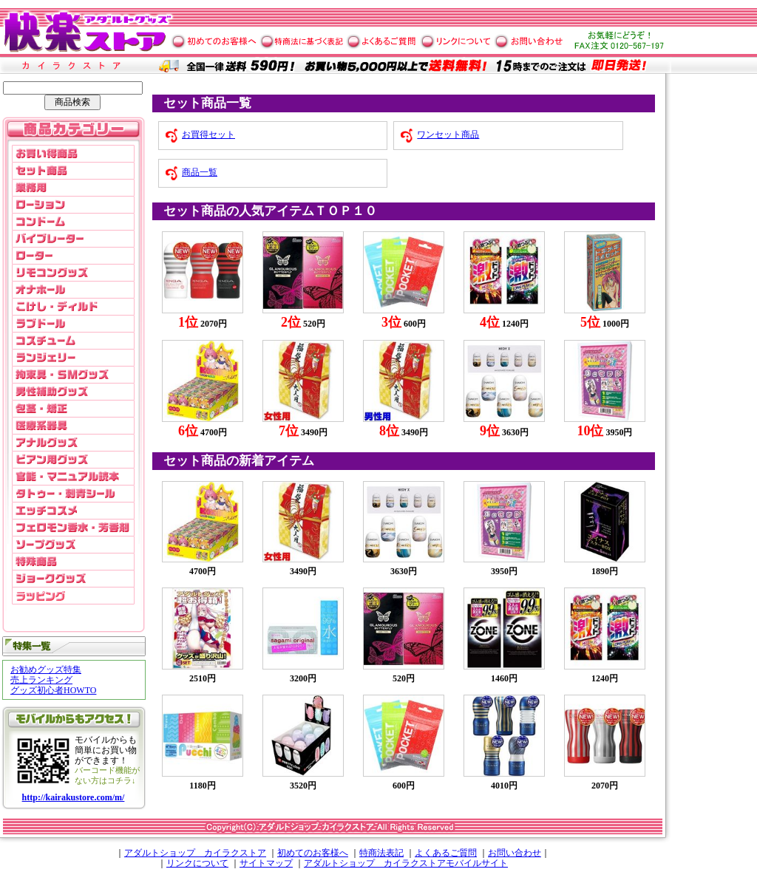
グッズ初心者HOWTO (53, 690)
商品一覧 (199, 172)
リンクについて (197, 863)
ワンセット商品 (448, 134)
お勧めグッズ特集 (45, 669)
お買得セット (208, 134)
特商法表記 (381, 853)
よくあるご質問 (446, 853)
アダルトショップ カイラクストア (195, 853)
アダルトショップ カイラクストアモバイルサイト (406, 863)
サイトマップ (266, 863)
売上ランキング (41, 680)
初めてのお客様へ (312, 853)
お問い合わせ (514, 853)
